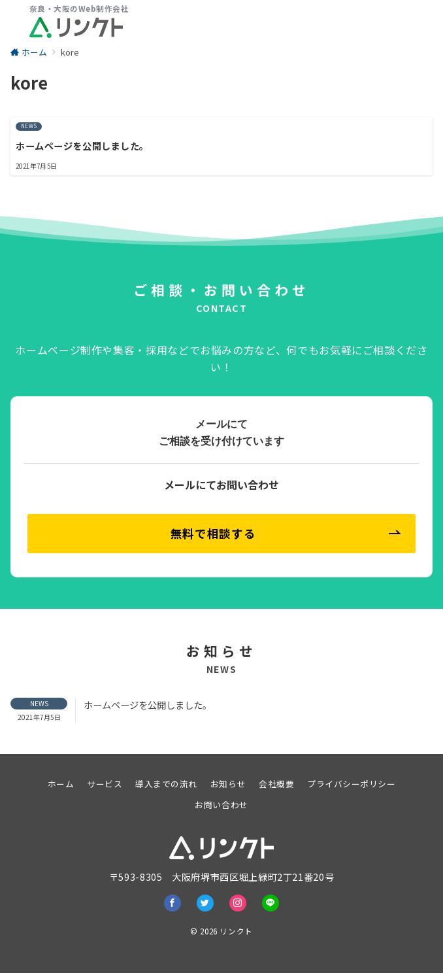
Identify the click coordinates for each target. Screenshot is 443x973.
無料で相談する (286, 533)
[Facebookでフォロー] (172, 903)
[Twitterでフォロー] (205, 903)
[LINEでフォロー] (270, 903)
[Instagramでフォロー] (237, 903)
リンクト (236, 931)
